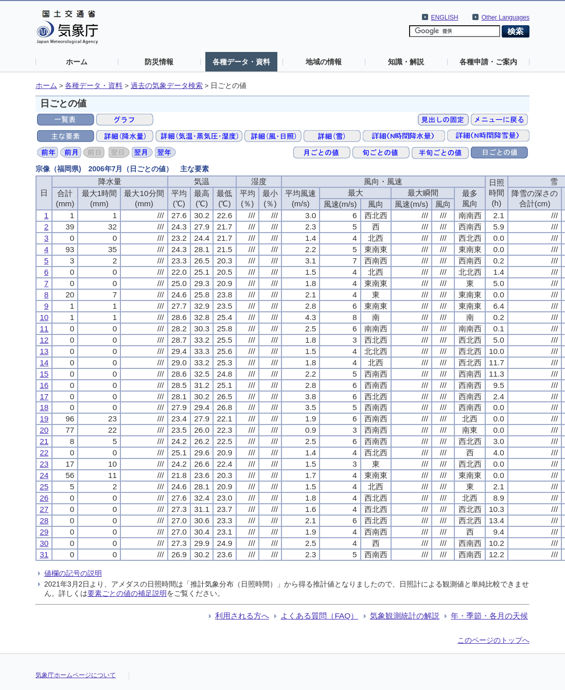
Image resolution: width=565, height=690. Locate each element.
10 (44, 317)
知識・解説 (406, 62)
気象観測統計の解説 (404, 615)
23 (44, 463)
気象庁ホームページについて (76, 675)
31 (44, 554)
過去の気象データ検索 (167, 86)
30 (44, 543)
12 (44, 339)
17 (44, 396)
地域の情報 (324, 62)
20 (44, 430)
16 (44, 385)
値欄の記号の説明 (73, 573)
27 (44, 509)
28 (44, 520)
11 (44, 328)
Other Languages (505, 17)
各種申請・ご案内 (488, 62)
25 (44, 486)
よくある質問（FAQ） (319, 615)
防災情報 (159, 62)
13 (44, 351)
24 (44, 475)
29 (44, 531)
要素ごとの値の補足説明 (127, 593)
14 (44, 362)
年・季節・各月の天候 (489, 615)
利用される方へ (242, 615)
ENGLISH (444, 17)
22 (44, 452)
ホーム (76, 62)
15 (44, 373)
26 (44, 497)
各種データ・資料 (241, 62)
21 (44, 441)
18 (44, 407)
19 (44, 418)
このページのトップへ (493, 640)
